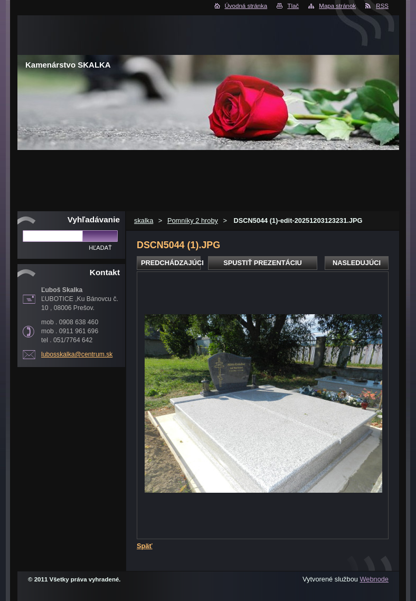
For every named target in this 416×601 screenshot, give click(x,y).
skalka (143, 220)
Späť (145, 546)
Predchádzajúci (171, 263)
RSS (382, 6)
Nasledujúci (357, 263)
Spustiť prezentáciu (262, 263)
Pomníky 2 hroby (192, 220)
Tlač (293, 6)
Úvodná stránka (246, 6)
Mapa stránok (337, 6)
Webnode (374, 579)
